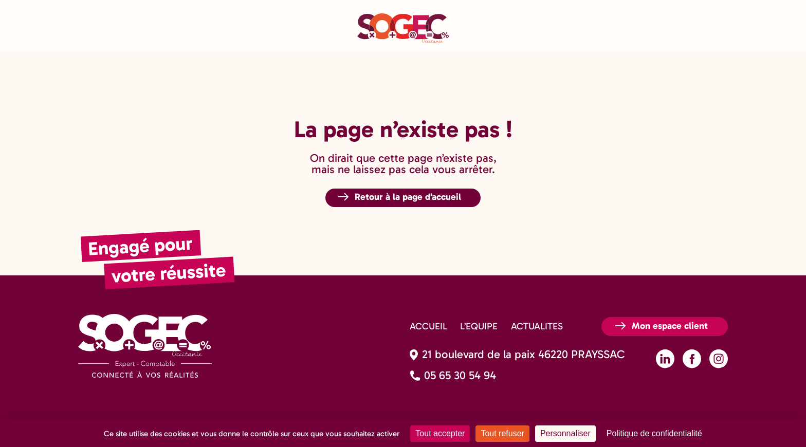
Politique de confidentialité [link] (654, 433)
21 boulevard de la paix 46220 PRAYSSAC (523, 354)
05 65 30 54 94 (460, 375)
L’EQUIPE (479, 326)
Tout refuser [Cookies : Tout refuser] (502, 433)
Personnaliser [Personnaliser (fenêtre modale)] (565, 433)
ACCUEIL (428, 326)
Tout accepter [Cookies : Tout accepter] (440, 433)
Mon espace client (670, 325)
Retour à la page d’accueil (408, 196)
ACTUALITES (537, 326)
